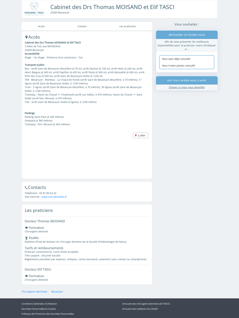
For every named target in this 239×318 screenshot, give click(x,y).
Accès (41, 26)
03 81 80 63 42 (47, 193)
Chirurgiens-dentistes (34, 291)
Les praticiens (127, 26)
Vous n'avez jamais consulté (178, 65)
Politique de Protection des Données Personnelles (48, 313)
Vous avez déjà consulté (176, 58)
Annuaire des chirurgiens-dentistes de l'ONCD (146, 303)
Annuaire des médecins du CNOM (140, 308)
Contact (82, 26)
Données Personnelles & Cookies (39, 308)
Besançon (57, 291)
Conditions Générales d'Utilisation (39, 303)
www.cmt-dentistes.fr (54, 196)
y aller (141, 135)
